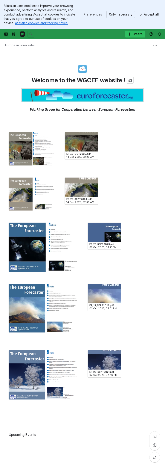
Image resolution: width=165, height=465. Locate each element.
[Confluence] (22, 34)
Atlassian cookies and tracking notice (41, 23)
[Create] (135, 34)
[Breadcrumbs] (20, 45)
